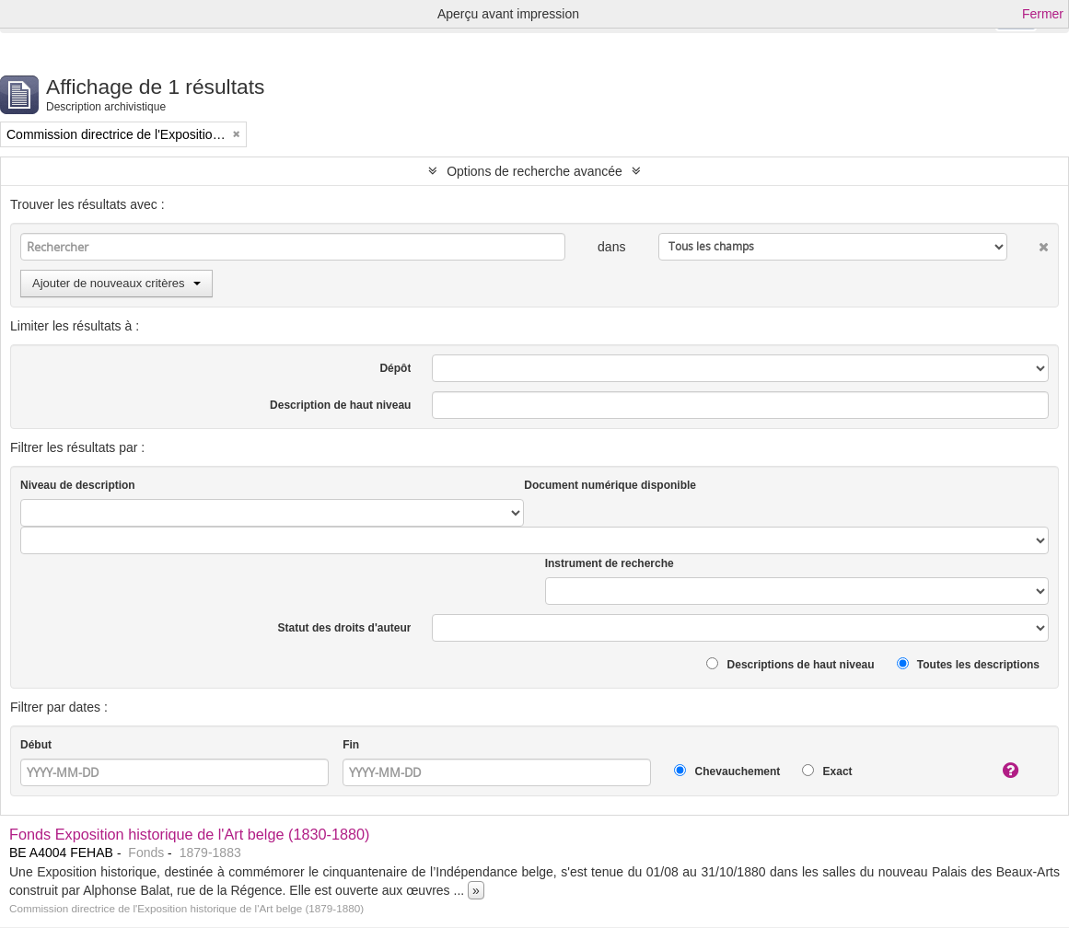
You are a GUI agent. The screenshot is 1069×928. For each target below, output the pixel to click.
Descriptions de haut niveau (790, 664)
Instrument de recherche (609, 563)
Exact (827, 771)
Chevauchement (727, 771)
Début (36, 744)
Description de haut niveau (340, 405)
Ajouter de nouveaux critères (116, 283)
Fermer (1042, 13)
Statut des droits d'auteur (345, 627)
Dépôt (395, 368)
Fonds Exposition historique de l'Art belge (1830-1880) (189, 834)
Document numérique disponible (610, 485)
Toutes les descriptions (968, 664)
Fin (351, 744)
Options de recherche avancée (534, 171)
